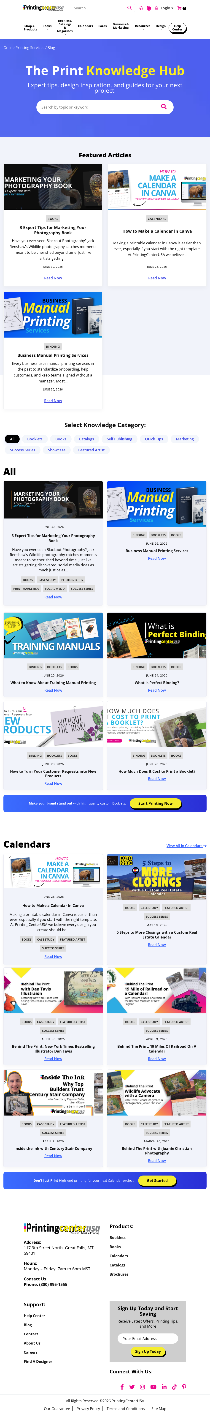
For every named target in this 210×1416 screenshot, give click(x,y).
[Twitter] (132, 1387)
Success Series (22, 450)
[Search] (103, 8)
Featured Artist (91, 450)
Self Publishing (119, 439)
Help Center (177, 27)
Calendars (85, 26)
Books (47, 26)
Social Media (55, 589)
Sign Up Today (148, 1351)
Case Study (47, 580)
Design (161, 26)
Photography (72, 580)
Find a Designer (38, 1361)
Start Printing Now (155, 803)
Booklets (35, 439)
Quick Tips (154, 439)
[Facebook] (122, 1387)
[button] (129, 8)
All (12, 439)
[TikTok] (174, 1387)
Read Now (53, 278)
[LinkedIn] (164, 1387)
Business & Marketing (121, 26)
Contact (31, 1334)
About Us (32, 1343)
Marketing (185, 439)
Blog (28, 1324)
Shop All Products (30, 27)
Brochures (119, 1274)
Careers (31, 1352)
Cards (102, 26)
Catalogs (86, 439)
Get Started (157, 1180)
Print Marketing (26, 589)
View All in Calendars (187, 845)
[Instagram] (142, 1387)
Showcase (56, 450)
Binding (53, 346)
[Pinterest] (184, 1387)
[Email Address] (148, 1338)
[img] (53, 871)
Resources (142, 26)
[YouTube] (153, 1387)
